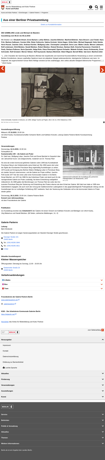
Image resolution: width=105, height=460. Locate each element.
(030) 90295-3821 (13, 246)
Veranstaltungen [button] (7, 385)
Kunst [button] (3, 397)
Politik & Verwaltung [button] (9, 426)
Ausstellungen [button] (7, 391)
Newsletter (5, 322)
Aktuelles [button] (5, 373)
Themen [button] (4, 438)
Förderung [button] (5, 379)
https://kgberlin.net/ (8, 314)
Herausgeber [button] (6, 340)
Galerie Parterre (35, 12)
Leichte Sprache (10, 368)
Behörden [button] (5, 420)
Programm (45, 12)
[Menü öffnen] (101, 7)
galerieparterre (7, 304)
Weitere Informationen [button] (10, 443)
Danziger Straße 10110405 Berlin (11, 238)
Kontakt (5, 351)
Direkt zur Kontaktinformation (52, 24)
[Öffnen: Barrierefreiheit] (90, 7)
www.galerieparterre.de (9, 300)
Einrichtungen (23, 12)
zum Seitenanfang (94, 330)
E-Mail (6, 249)
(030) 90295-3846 (13, 242)
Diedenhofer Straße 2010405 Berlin (12, 269)
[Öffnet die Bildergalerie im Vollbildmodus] (104, 122)
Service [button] (4, 414)
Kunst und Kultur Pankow (9, 12)
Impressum (7, 345)
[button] (52, 280)
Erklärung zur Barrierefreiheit (13, 362)
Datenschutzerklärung (10, 356)
